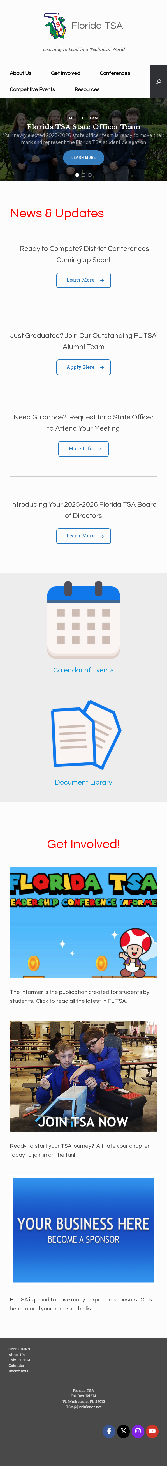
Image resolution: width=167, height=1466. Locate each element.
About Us (20, 73)
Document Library (83, 782)
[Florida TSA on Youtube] (152, 1431)
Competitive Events (32, 89)
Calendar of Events (83, 670)
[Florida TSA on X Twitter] (123, 1431)
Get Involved (65, 73)
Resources (87, 89)
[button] (158, 81)
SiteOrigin (79, 1455)
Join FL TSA (19, 1360)
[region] (83, 139)
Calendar (16, 1366)
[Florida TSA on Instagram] (138, 1431)
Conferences (115, 73)
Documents (18, 1371)
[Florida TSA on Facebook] (109, 1431)
